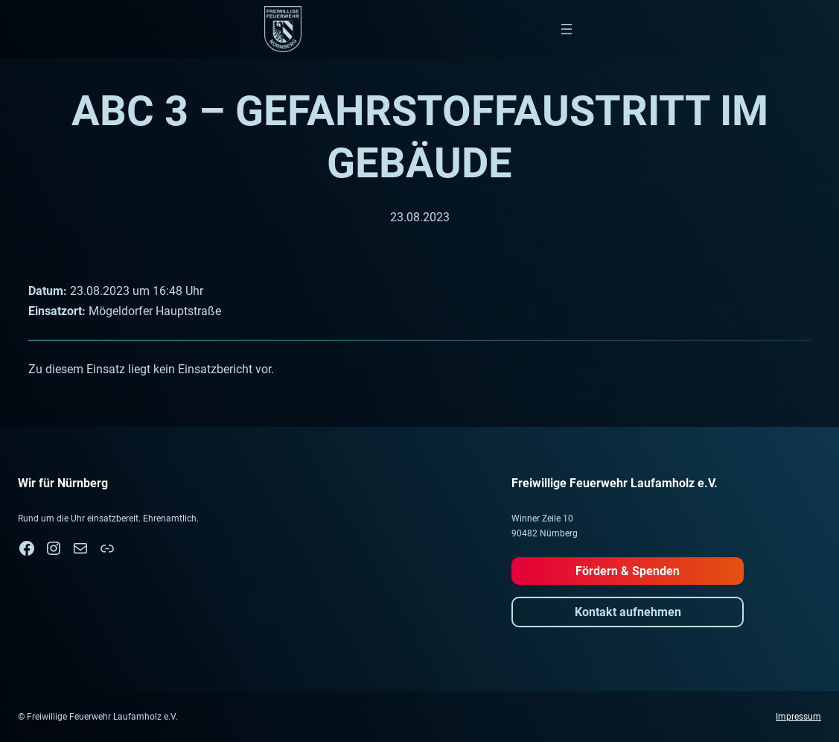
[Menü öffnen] (566, 29)
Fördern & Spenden (627, 571)
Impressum (798, 716)
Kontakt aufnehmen (628, 612)
